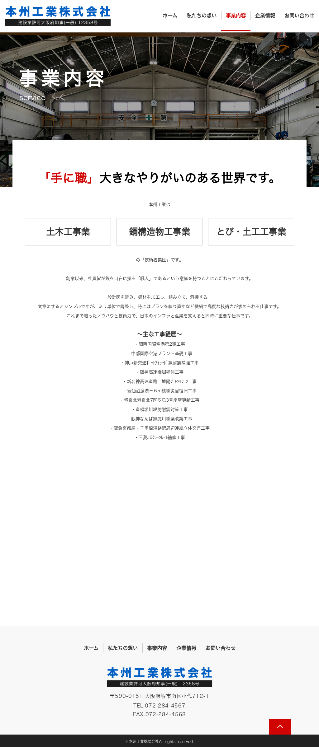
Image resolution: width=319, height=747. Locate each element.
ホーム (170, 15)
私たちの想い (202, 15)
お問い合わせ (299, 15)
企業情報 (265, 15)
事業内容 (236, 15)
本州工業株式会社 (58, 16)
